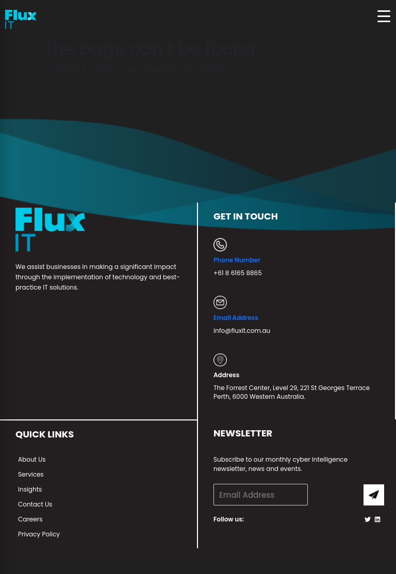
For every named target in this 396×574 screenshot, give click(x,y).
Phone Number (236, 260)
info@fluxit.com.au (241, 330)
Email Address (235, 317)
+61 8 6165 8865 (237, 272)
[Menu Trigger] (383, 16)
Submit (374, 494)
